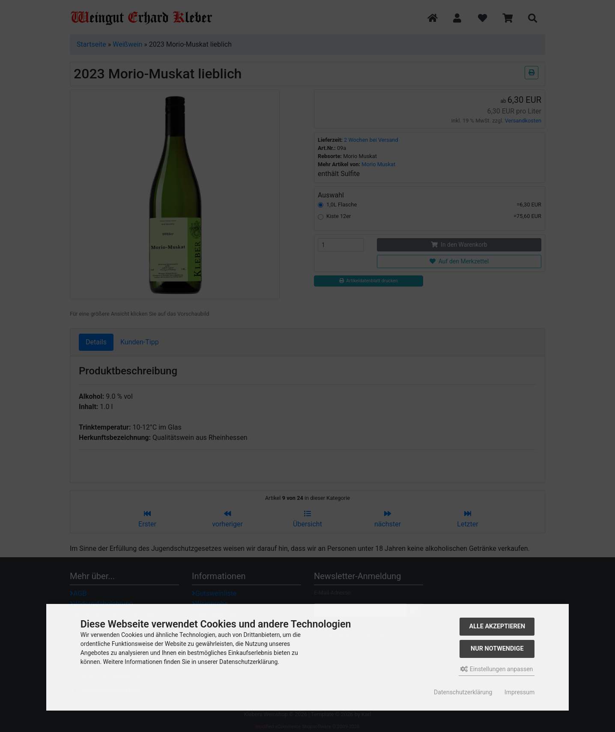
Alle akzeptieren (497, 626)
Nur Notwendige (497, 648)
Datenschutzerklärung (463, 692)
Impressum (519, 692)
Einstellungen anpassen (496, 669)
